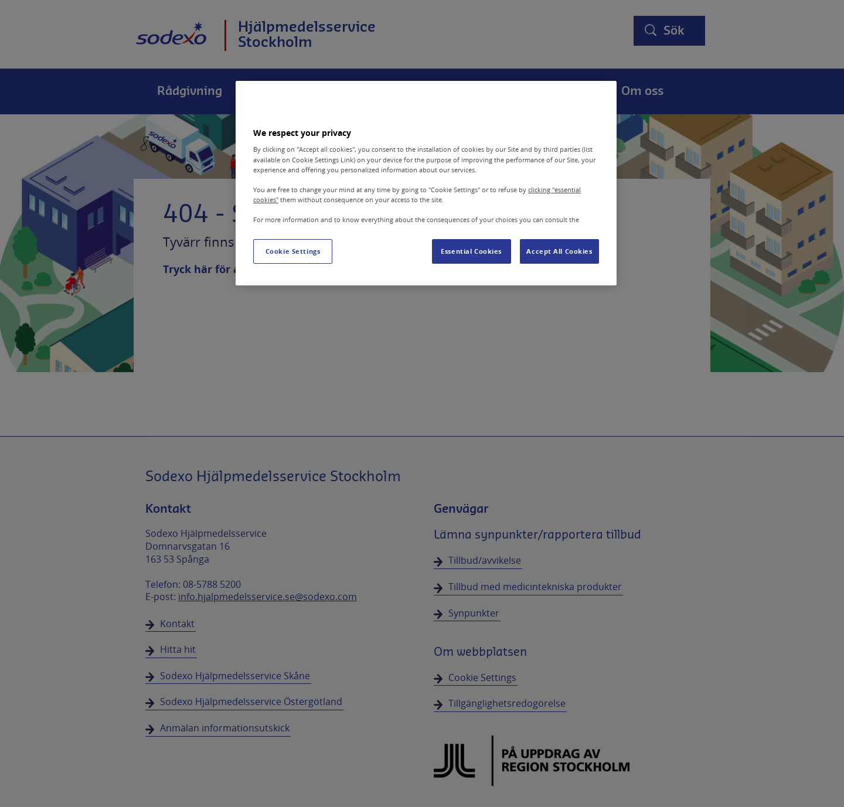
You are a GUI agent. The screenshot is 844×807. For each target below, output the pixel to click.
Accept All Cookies (559, 251)
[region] (426, 183)
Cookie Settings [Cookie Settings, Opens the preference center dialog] (293, 251)
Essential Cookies (471, 251)
